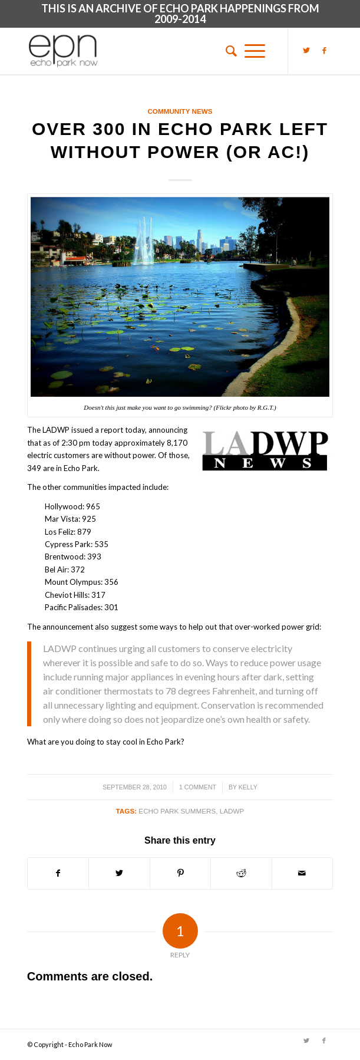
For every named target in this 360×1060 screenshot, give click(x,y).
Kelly (248, 787)
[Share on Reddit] (241, 873)
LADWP (232, 811)
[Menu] (255, 50)
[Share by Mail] (302, 873)
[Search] (227, 50)
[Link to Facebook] (324, 50)
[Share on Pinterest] (180, 873)
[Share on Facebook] (58, 873)
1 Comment (197, 787)
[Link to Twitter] (306, 50)
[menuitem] (227, 50)
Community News (179, 111)
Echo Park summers (177, 811)
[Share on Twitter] (119, 873)
